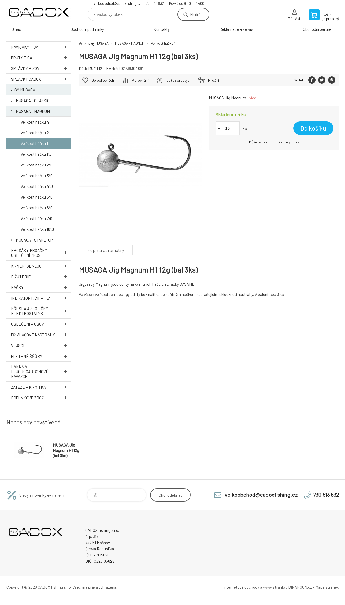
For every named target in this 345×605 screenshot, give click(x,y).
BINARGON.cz (300, 587)
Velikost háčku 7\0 (36, 218)
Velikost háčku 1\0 (36, 154)
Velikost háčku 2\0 (37, 164)
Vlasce (41, 345)
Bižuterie (41, 276)
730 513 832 (155, 3)
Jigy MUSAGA (41, 89)
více (252, 97)
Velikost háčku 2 (35, 132)
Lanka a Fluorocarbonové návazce (41, 371)
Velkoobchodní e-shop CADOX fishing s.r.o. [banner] (38, 12)
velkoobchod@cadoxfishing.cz (117, 3)
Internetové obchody (241, 587)
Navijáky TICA (41, 47)
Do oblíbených (103, 80)
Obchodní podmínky (87, 29)
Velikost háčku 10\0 (37, 229)
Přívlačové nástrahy (41, 334)
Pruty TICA (41, 57)
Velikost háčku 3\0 (37, 175)
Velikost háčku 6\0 (37, 207)
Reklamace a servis (236, 29)
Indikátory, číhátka (41, 298)
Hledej (195, 14)
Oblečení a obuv (41, 324)
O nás (16, 29)
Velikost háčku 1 (34, 143)
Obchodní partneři (318, 29)
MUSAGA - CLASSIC (33, 100)
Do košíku (313, 128)
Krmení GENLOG (41, 266)
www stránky (274, 587)
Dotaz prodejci (178, 80)
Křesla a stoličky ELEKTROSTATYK (41, 310)
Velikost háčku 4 (35, 122)
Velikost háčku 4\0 (37, 186)
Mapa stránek (327, 587)
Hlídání (213, 80)
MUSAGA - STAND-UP (34, 239)
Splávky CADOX (41, 79)
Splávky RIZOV (41, 68)
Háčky (41, 287)
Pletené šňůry (41, 356)
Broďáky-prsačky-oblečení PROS (41, 252)
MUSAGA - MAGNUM (33, 111)
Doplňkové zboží (41, 397)
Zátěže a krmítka (41, 387)
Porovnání (140, 80)
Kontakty (162, 29)
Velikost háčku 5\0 (37, 197)
